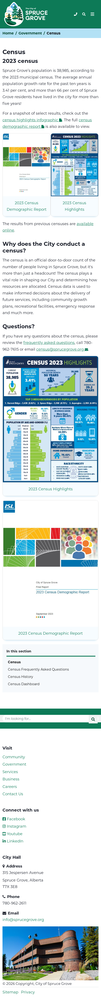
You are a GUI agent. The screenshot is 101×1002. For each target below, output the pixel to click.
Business (10, 778)
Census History (20, 676)
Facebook (13, 818)
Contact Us (12, 793)
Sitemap (10, 991)
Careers (9, 786)
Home (8, 33)
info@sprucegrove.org (23, 919)
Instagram (14, 826)
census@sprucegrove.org (62, 349)
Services (10, 771)
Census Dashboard (24, 684)
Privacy (28, 991)
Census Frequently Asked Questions (38, 669)
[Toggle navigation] (84, 14)
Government (30, 33)
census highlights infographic (32, 119)
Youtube (12, 833)
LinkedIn (12, 840)
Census (14, 662)
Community (13, 756)
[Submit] (93, 719)
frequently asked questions (49, 342)
